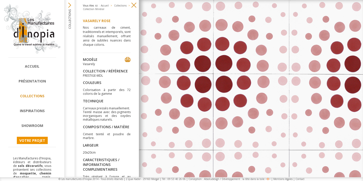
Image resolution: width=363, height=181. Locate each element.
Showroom (32, 125)
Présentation (32, 81)
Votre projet (32, 140)
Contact (299, 179)
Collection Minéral (93, 9)
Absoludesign (211, 179)
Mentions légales (283, 179)
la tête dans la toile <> (256, 179)
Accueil (32, 66)
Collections (32, 96)
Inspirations (32, 110)
